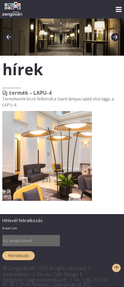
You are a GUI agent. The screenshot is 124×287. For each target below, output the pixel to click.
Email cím (9, 228)
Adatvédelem (17, 274)
